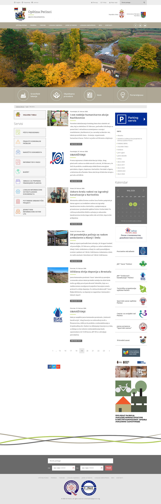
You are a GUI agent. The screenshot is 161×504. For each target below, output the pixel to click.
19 (122, 212)
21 (93, 351)
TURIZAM (43, 25)
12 (122, 208)
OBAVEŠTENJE (78, 154)
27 (126, 216)
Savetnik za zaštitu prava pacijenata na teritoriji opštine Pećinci (129, 139)
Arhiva (119, 159)
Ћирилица (27, 2)
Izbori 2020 (121, 162)
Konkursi (120, 150)
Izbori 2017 (121, 165)
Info (27, 106)
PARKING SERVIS (122, 144)
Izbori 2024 (121, 174)
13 (126, 208)
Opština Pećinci (20, 106)
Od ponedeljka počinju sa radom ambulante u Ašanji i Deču (89, 236)
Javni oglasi (121, 153)
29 (135, 216)
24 (143, 212)
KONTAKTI (108, 25)
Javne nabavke (122, 156)
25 (118, 216)
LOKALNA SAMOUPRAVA (87, 25)
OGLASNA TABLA (122, 147)
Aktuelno (120, 136)
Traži (108, 468)
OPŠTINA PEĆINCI (21, 25)
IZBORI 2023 (121, 171)
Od (49, 468)
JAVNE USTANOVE (71, 25)
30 (139, 216)
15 (60, 351)
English (18, 2)
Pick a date (73, 468)
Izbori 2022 (121, 168)
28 (131, 216)
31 (143, 216)
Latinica (36, 2)
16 (65, 351)
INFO (100, 25)
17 (71, 351)
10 (143, 204)
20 (87, 351)
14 (131, 208)
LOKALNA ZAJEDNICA (55, 25)
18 (76, 351)
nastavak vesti (76, 144)
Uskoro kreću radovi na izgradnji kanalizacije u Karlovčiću (89, 193)
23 (104, 351)
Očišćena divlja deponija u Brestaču (90, 271)
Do (77, 468)
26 (122, 216)
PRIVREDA (33, 25)
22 (98, 351)
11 (118, 208)
